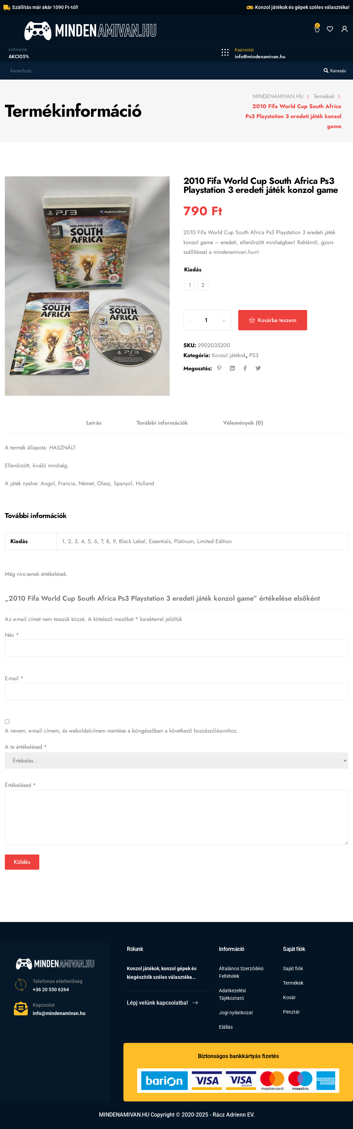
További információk (162, 423)
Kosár (289, 997)
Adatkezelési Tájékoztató (232, 994)
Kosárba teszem (279, 320)
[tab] (94, 423)
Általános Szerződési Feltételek (241, 972)
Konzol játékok (229, 355)
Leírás (93, 423)
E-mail (14, 678)
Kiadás (192, 269)
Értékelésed (20, 785)
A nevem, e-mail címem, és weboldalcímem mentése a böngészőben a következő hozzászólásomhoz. (121, 731)
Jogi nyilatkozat (236, 1012)
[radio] (190, 285)
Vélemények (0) (243, 423)
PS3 (254, 355)
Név (12, 635)
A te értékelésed (26, 747)
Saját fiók (293, 968)
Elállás (226, 1027)
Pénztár (291, 1012)
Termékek (293, 983)
